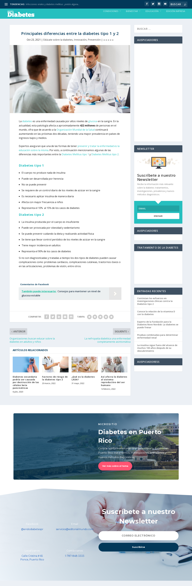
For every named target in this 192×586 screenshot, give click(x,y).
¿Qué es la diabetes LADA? (83, 383)
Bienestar (132, 16)
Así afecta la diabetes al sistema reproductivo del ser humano (114, 386)
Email (74, 529)
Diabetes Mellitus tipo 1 (75, 159)
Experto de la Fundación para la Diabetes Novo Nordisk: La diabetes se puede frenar (157, 329)
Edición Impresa (175, 16)
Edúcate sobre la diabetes (58, 45)
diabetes (27, 126)
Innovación (80, 45)
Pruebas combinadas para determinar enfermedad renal (157, 341)
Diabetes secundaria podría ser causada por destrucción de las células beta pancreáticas (26, 388)
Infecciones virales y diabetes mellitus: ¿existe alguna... (52, 4)
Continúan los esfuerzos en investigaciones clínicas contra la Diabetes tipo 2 (155, 306)
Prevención (94, 45)
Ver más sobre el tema (115, 471)
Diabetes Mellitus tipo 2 (105, 159)
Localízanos (32, 555)
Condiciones (110, 16)
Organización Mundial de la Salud (76, 135)
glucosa (93, 126)
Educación (151, 16)
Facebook (32, 529)
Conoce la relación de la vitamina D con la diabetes (156, 318)
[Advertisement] (158, 98)
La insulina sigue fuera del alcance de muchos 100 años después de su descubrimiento (157, 353)
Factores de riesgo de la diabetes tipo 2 (55, 383)
